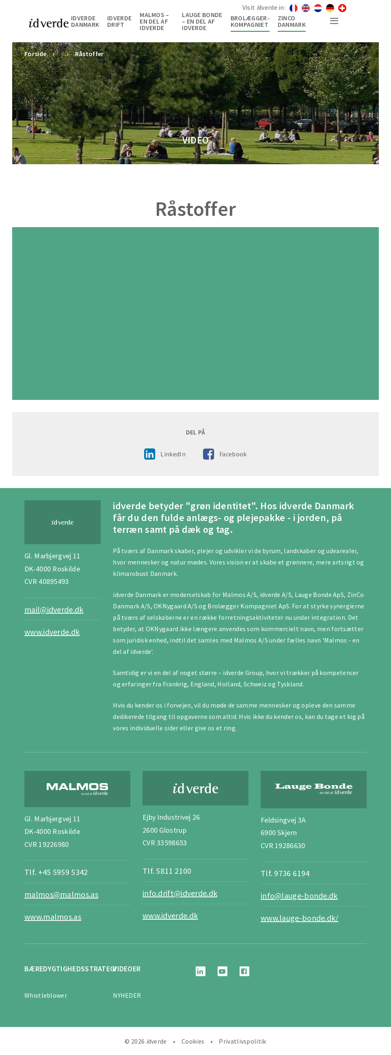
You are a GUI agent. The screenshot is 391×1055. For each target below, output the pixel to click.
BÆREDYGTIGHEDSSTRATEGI (70, 968)
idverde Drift (119, 21)
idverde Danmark (85, 21)
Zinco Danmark (292, 21)
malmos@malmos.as (61, 894)
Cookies (192, 1041)
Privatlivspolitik (242, 1041)
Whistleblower (45, 995)
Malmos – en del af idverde (154, 21)
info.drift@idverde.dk (180, 893)
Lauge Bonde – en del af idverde (202, 21)
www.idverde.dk (52, 632)
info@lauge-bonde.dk (299, 895)
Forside (35, 54)
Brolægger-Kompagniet (250, 21)
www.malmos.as (52, 917)
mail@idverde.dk (54, 609)
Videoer (126, 968)
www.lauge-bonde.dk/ (300, 918)
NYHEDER (127, 995)
